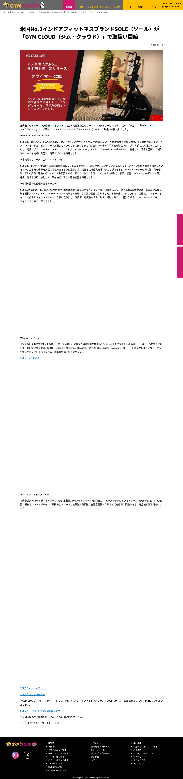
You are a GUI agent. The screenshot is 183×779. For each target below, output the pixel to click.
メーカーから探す (56, 756)
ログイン (153, 7)
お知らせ (52, 746)
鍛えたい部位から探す (180, 262)
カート (129, 5)
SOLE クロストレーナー (32, 694)
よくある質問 (139, 760)
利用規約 (137, 749)
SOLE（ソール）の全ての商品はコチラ (40, 710)
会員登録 (141, 7)
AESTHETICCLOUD (57, 770)
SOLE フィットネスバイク (33, 688)
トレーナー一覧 (98, 749)
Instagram (15, 755)
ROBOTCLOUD (55, 766)
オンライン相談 (93, 8)
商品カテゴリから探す (58, 753)
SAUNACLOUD (55, 763)
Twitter (27, 754)
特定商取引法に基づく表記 (145, 746)
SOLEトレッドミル (30, 358)
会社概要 (137, 743)
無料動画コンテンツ (100, 746)
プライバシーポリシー (143, 753)
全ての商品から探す (57, 749)
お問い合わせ (105, 7)
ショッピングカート (100, 753)
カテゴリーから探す (180, 229)
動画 (81, 7)
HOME (51, 743)
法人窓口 (117, 7)
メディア (95, 743)
